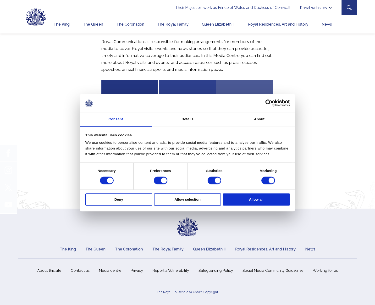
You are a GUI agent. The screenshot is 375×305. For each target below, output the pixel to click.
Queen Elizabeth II (218, 24)
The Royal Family (172, 24)
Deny (118, 200)
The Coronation (130, 24)
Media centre (110, 270)
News (327, 24)
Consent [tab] (116, 119)
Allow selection (187, 200)
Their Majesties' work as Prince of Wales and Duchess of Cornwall (232, 7)
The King (62, 24)
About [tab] (259, 119)
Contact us (80, 270)
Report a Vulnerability (171, 270)
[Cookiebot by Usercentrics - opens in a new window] (269, 102)
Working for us (325, 270)
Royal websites (313, 8)
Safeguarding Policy (216, 270)
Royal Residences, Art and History (278, 24)
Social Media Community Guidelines (273, 270)
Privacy (137, 270)
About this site (49, 270)
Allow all (256, 200)
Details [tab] (187, 119)
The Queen (93, 24)
